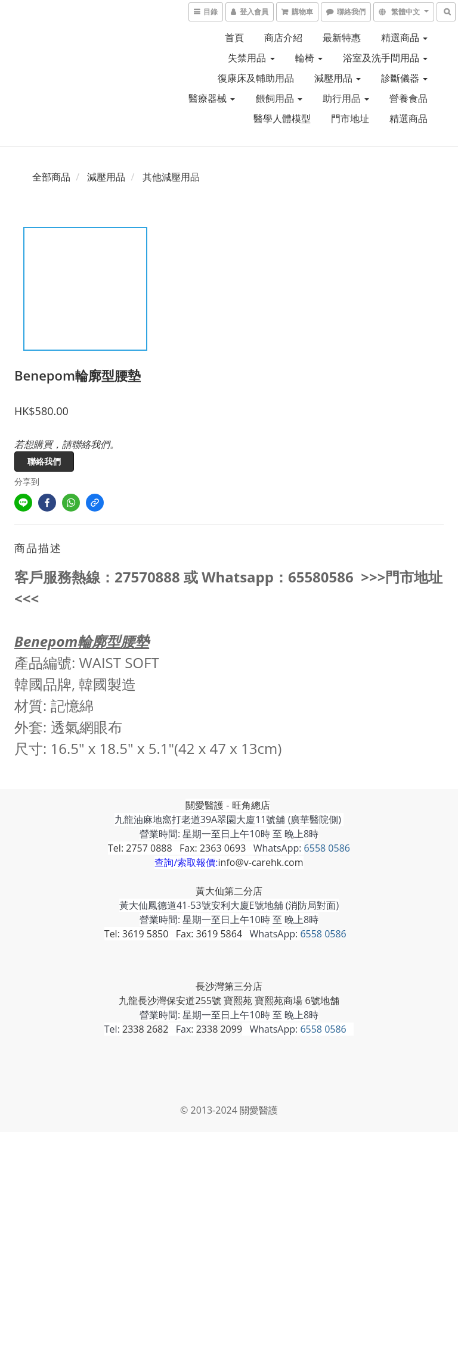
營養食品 (408, 98)
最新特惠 (342, 37)
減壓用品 (337, 78)
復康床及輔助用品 (256, 78)
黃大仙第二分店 (229, 890)
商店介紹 (283, 37)
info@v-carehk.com (261, 862)
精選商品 (404, 37)
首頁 (234, 37)
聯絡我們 (44, 461)
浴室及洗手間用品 (385, 57)
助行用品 (346, 98)
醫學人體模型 (282, 118)
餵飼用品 (279, 98)
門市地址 (350, 118)
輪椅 (309, 57)
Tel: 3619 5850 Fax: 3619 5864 (173, 933)
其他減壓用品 (171, 176)
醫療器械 (211, 98)
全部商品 (51, 176)
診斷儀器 (404, 78)
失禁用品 (251, 57)
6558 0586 (327, 848)
